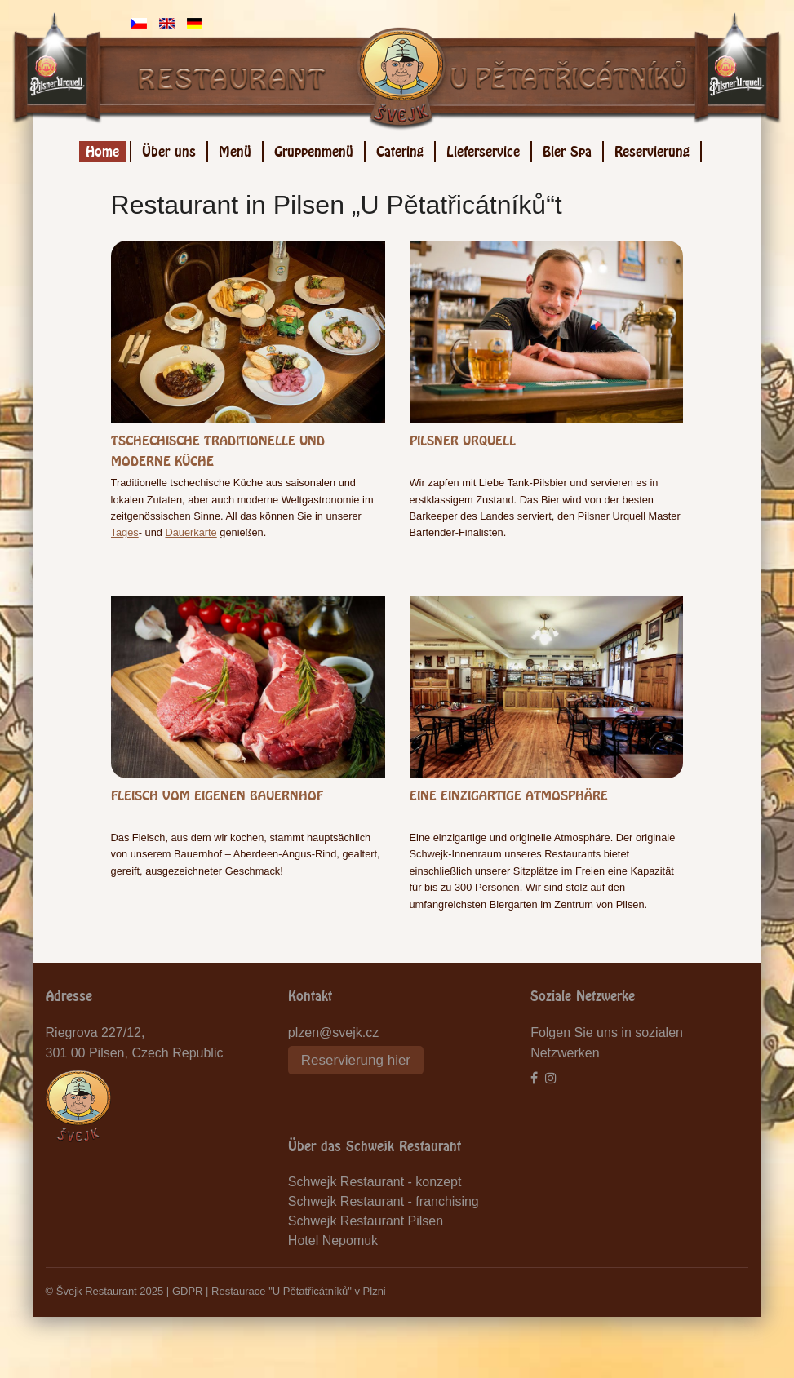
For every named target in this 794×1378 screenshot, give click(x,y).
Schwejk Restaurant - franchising (383, 1201)
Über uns (169, 149)
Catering (400, 149)
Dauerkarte (190, 532)
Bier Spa (567, 149)
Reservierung (652, 149)
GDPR (187, 1291)
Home (102, 149)
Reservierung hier (355, 1060)
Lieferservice (483, 149)
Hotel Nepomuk (333, 1240)
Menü (235, 149)
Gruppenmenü (313, 149)
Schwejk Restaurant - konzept (375, 1182)
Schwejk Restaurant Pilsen (365, 1221)
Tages (125, 532)
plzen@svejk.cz (333, 1032)
